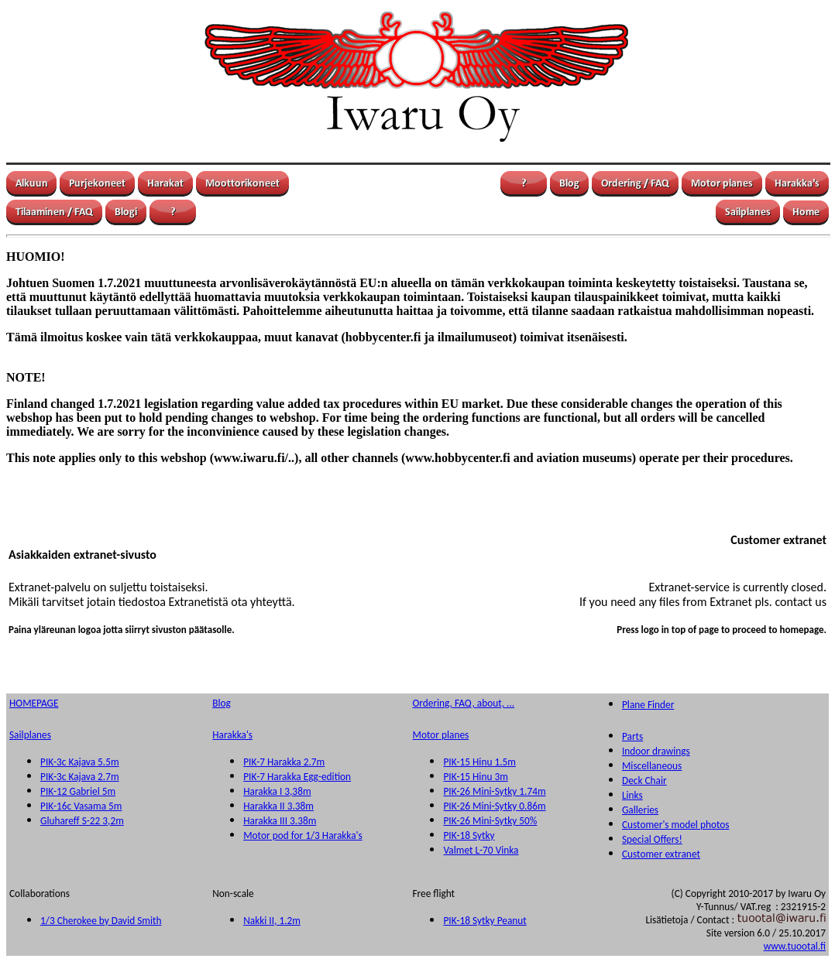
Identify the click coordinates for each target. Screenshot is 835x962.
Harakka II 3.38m (278, 806)
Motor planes (440, 734)
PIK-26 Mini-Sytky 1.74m (494, 791)
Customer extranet (661, 854)
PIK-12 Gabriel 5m (77, 791)
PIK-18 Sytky (468, 835)
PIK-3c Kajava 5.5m (79, 762)
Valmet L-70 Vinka (480, 850)
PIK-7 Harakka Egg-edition (297, 776)
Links (632, 795)
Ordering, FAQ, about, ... (463, 703)
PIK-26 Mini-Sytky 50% (490, 820)
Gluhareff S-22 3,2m (82, 820)
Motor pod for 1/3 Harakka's (303, 835)
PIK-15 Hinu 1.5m (479, 762)
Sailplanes (30, 734)
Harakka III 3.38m (279, 820)
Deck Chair (644, 780)
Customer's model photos (676, 824)
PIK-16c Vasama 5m (81, 806)
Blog (221, 703)
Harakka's (232, 734)
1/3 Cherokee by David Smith (101, 920)
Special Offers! (652, 839)
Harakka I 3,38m (277, 791)
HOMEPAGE (33, 703)
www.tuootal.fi (795, 946)
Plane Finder (648, 704)
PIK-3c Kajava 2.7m (79, 776)
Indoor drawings (656, 751)
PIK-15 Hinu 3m (475, 776)
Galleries (640, 810)
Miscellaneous (652, 765)
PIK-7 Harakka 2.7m (284, 762)
